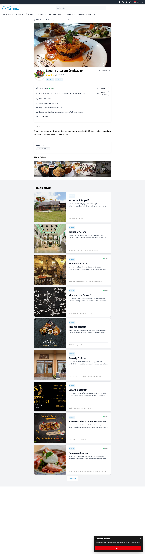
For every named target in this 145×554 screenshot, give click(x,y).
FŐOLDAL (39, 20)
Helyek (47, 20)
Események (70, 14)
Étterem (59, 79)
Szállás (19, 14)
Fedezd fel (7, 14)
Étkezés (30, 14)
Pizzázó (50, 79)
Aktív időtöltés (55, 14)
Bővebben (72, 479)
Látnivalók (41, 14)
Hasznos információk (86, 14)
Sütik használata (136, 542)
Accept (118, 548)
